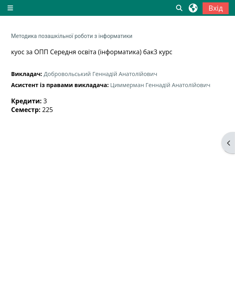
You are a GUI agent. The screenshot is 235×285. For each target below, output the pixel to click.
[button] (180, 8)
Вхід (215, 8)
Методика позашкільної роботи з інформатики (72, 36)
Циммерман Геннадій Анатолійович (160, 85)
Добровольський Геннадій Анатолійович (100, 74)
